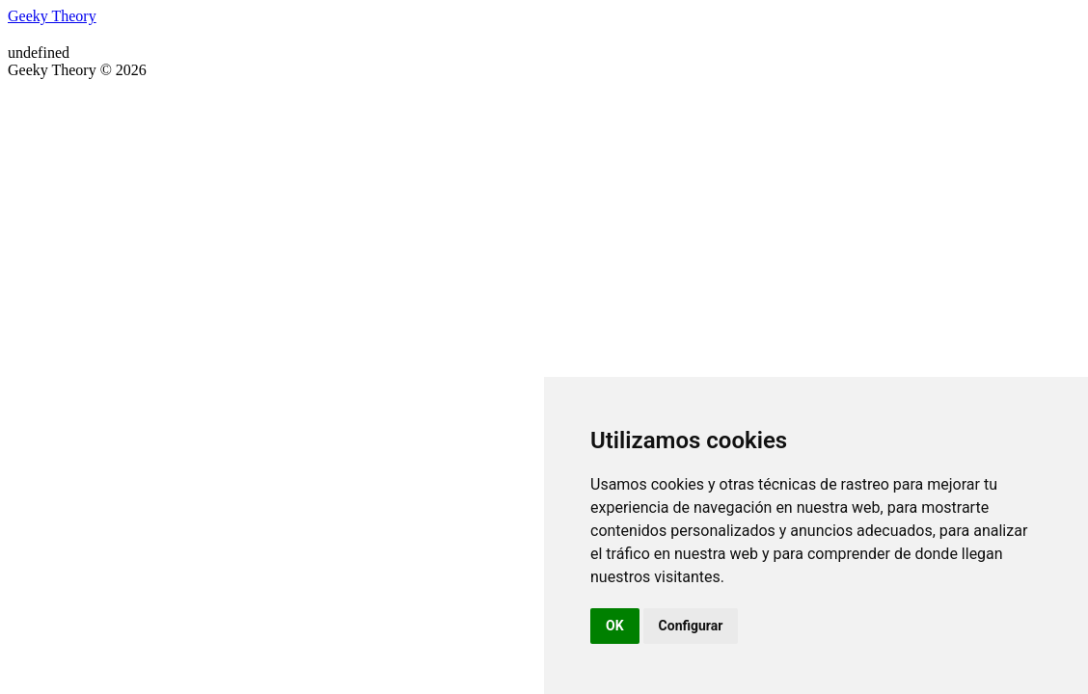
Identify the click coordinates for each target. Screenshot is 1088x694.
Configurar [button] (691, 625)
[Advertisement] (544, 224)
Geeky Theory (52, 16)
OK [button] (615, 625)
